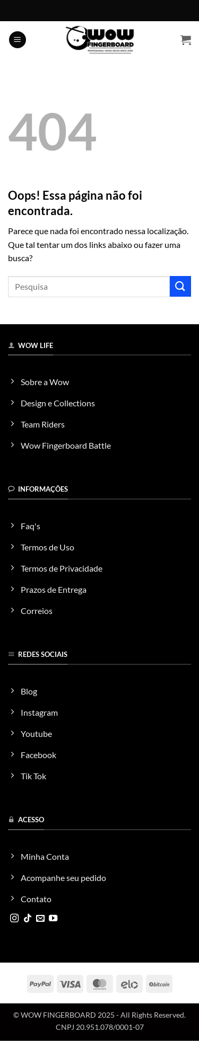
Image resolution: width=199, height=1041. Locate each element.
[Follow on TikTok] (27, 918)
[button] (17, 40)
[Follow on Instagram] (14, 918)
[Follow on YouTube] (53, 918)
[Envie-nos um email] (40, 918)
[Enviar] (180, 286)
